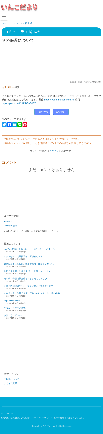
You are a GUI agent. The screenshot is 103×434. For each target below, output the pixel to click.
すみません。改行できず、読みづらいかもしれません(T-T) (32, 293)
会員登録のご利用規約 (20, 418)
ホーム (5, 23)
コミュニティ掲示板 (21, 23)
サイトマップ (7, 414)
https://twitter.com (12, 301)
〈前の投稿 (42, 111)
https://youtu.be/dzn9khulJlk (59, 99)
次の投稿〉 (61, 111)
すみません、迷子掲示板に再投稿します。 (24, 256)
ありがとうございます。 (15, 308)
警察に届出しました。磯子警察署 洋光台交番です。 (29, 264)
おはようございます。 (14, 315)
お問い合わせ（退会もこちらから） (70, 418)
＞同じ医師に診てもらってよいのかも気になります (28, 286)
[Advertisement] (51, 62)
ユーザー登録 (10, 226)
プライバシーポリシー (42, 418)
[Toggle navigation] (4, 18)
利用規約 (5, 418)
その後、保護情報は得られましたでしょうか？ (26, 278)
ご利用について (11, 379)
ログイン (54, 151)
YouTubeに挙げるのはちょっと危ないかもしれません (29, 249)
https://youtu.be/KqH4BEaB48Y (19, 103)
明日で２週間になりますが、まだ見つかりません (27, 271)
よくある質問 (10, 383)
